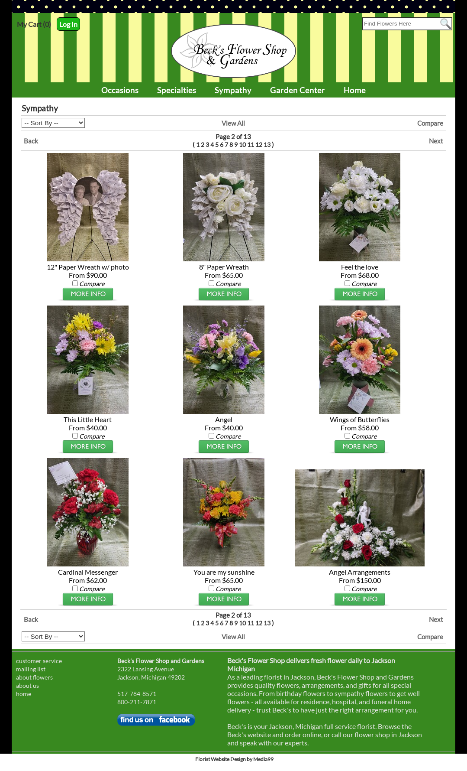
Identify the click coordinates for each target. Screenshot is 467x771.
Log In (68, 24)
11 (250, 144)
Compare (430, 123)
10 (242, 144)
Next (436, 141)
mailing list (30, 669)
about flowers (34, 677)
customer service (39, 660)
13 (267, 144)
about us (27, 685)
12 (258, 144)
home (23, 693)
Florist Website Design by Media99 (234, 759)
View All (233, 123)
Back (31, 141)
